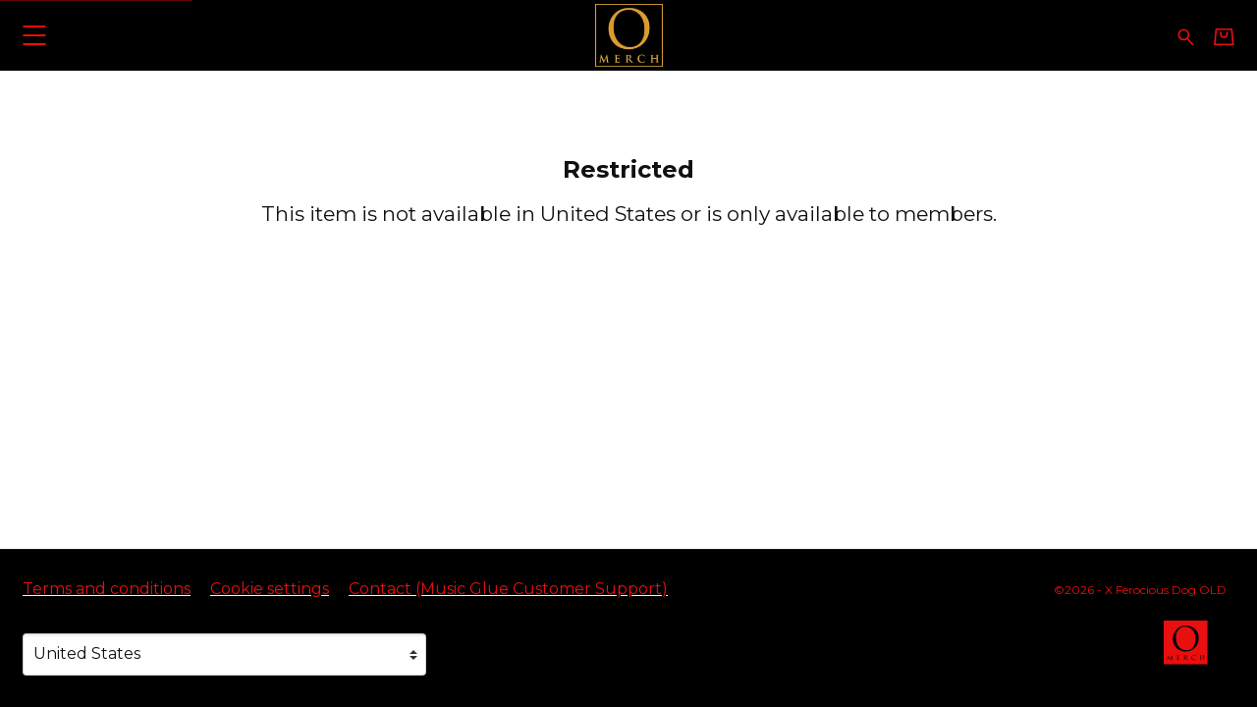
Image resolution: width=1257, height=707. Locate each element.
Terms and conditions (107, 588)
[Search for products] (1185, 35)
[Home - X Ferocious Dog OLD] (628, 35)
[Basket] (1224, 36)
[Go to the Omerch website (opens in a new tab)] (1195, 652)
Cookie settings (269, 588)
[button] (34, 35)
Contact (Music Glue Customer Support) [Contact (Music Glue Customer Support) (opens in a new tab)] (508, 588)
